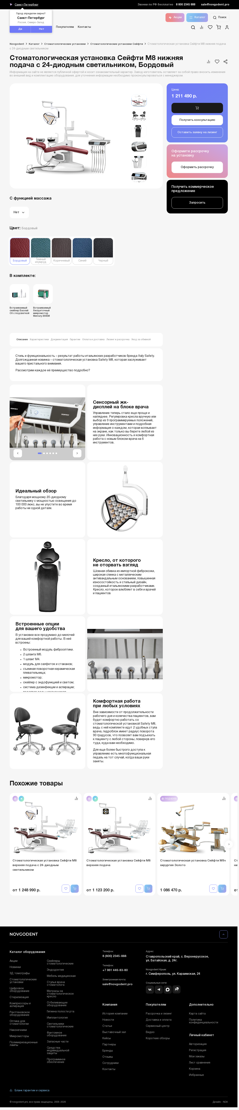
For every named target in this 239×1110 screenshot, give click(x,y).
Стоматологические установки (23, 981)
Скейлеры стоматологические (60, 963)
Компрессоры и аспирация (20, 1005)
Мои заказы (196, 1057)
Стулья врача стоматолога (56, 984)
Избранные (196, 1075)
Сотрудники (110, 1064)
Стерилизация (19, 998)
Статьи (107, 1026)
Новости (108, 1020)
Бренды (107, 1051)
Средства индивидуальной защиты (58, 1051)
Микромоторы (19, 1037)
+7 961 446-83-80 (115, 971)
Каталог (197, 17)
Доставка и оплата (158, 1020)
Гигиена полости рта (60, 1012)
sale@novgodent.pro (215, 4)
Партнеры (109, 1045)
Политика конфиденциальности (203, 1022)
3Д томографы (20, 974)
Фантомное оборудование (57, 1034)
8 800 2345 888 (185, 4)
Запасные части (57, 1042)
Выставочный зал (114, 1033)
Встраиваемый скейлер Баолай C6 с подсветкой (19, 310)
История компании (115, 1014)
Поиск (219, 17)
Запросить (197, 206)
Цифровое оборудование (19, 990)
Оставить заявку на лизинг (197, 135)
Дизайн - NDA (220, 1103)
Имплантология (57, 1018)
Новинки (15, 968)
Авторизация (198, 1045)
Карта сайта (197, 1014)
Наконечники (18, 1031)
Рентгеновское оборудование (20, 1014)
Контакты (84, 27)
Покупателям (65, 27)
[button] (139, 96)
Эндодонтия (55, 970)
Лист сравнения (199, 1063)
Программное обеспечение (56, 1061)
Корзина (194, 1069)
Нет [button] (41, 29)
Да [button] (20, 29)
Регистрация (197, 1051)
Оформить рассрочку (197, 171)
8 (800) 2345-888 (114, 956)
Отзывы (107, 1057)
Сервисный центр (158, 1026)
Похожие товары (38, 784)
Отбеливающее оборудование (57, 1004)
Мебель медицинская (61, 976)
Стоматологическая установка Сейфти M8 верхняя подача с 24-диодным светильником (45, 866)
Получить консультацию (197, 122)
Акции (175, 17)
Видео (150, 1033)
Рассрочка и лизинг (159, 1014)
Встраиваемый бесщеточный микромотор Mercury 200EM (42, 312)
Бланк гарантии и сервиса (29, 1091)
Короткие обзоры (158, 1039)
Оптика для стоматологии (19, 1023)
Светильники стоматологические (60, 1026)
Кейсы (106, 1039)
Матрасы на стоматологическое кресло (60, 994)
